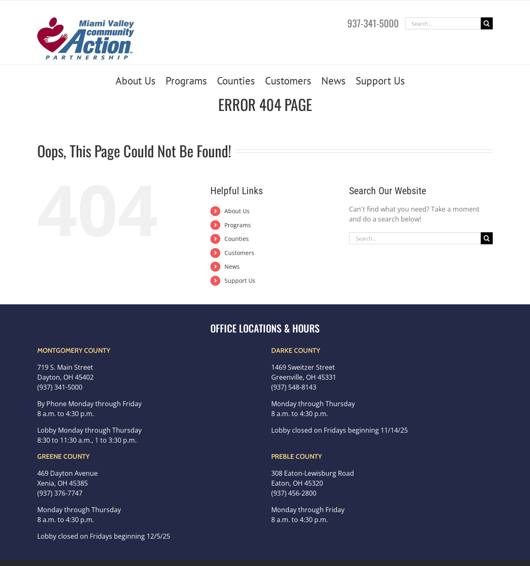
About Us (237, 211)
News (232, 266)
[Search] (487, 23)
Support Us (239, 280)
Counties (236, 239)
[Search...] (443, 23)
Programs (237, 225)
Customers (239, 253)
